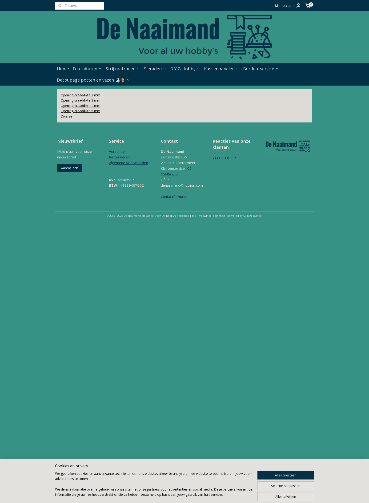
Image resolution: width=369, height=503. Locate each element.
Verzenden (118, 151)
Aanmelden (69, 168)
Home (63, 68)
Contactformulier (174, 196)
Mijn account (288, 5)
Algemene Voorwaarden (128, 162)
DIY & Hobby (185, 68)
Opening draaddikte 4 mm (80, 105)
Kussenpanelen (221, 68)
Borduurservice (261, 68)
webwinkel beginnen (212, 215)
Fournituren (87, 68)
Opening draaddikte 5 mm (80, 111)
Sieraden (155, 68)
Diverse (66, 116)
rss (194, 215)
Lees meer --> (225, 157)
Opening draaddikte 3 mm (80, 100)
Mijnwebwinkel (252, 215)
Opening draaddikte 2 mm (80, 95)
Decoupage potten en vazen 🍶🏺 (93, 80)
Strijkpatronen (123, 68)
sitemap (184, 215)
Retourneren (119, 157)
